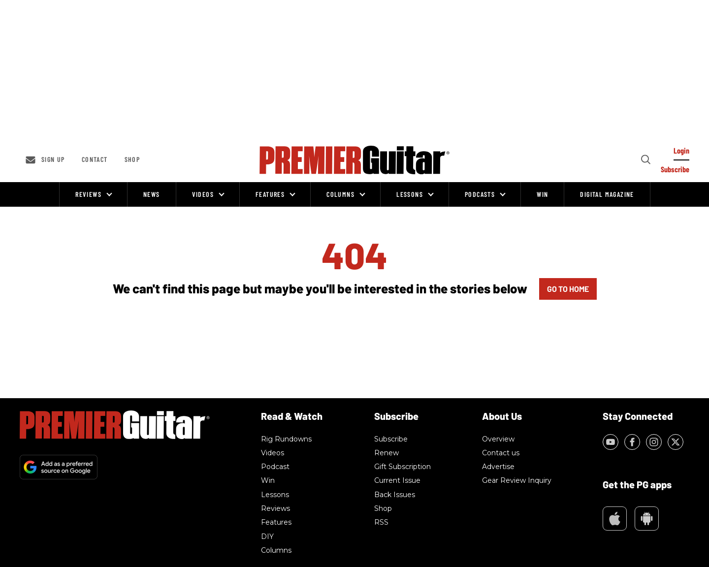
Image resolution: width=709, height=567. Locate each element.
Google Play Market (647, 518)
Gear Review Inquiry (516, 480)
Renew (386, 452)
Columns (340, 194)
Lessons (409, 194)
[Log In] (681, 153)
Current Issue (397, 480)
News (151, 194)
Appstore (615, 518)
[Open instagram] (654, 442)
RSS (381, 522)
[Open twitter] (675, 442)
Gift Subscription (402, 466)
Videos (203, 194)
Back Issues (394, 494)
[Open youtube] (610, 442)
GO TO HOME (568, 288)
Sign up (53, 159)
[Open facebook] (632, 442)
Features (270, 194)
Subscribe (391, 439)
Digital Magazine (607, 194)
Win (542, 194)
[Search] (645, 160)
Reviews (88, 194)
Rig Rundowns (286, 439)
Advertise (498, 466)
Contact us (500, 452)
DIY (267, 536)
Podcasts (480, 194)
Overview (498, 439)
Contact (95, 159)
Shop (132, 159)
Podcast (275, 466)
